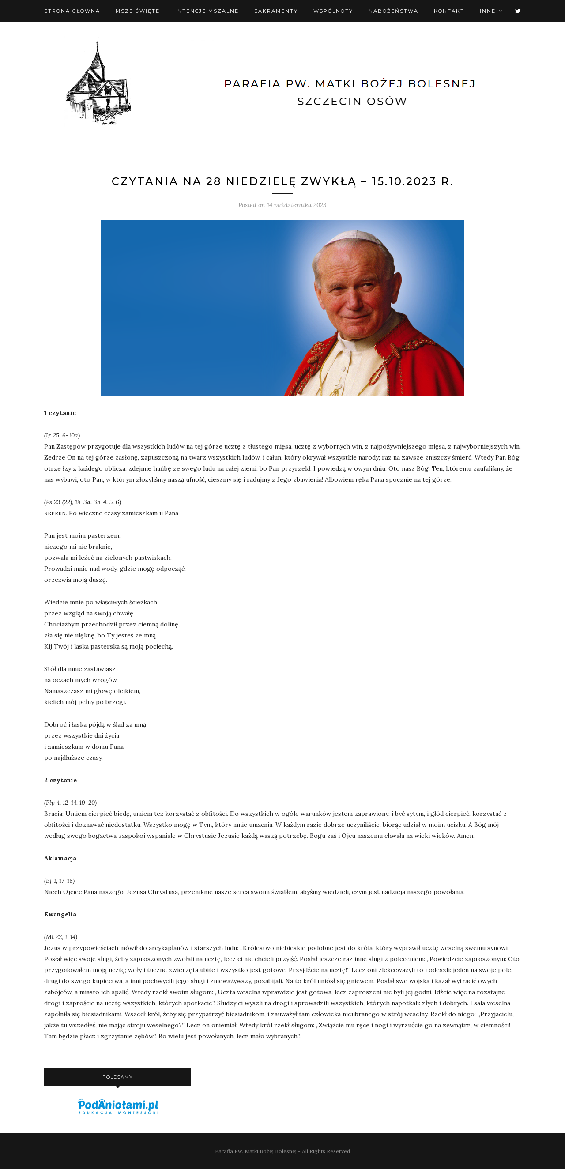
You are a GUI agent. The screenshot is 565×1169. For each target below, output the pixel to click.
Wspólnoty (333, 11)
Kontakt (449, 11)
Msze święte (138, 11)
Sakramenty (276, 11)
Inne (488, 11)
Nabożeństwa (393, 11)
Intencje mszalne (207, 11)
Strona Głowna (72, 11)
